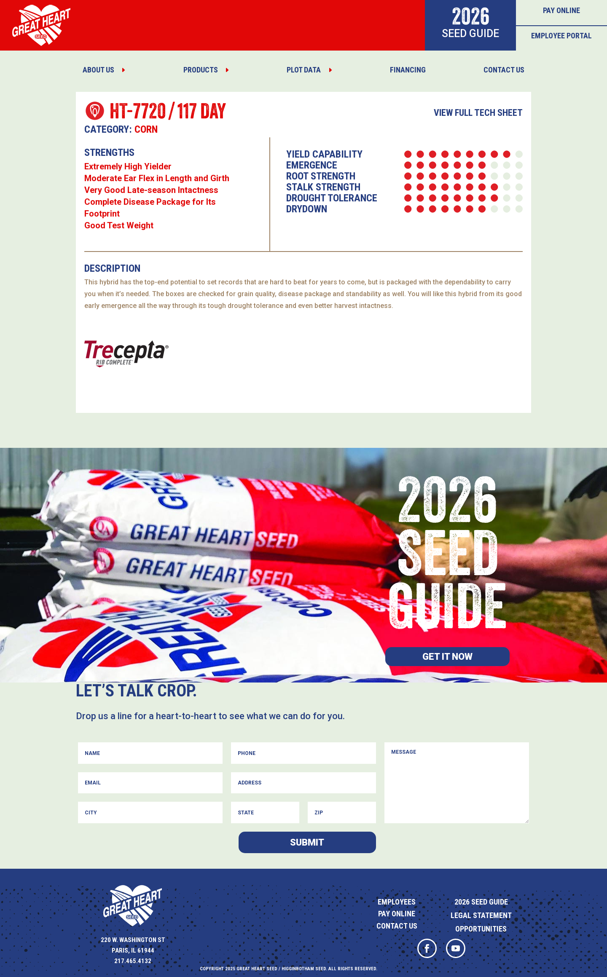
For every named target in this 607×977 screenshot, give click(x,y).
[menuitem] (104, 70)
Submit (307, 842)
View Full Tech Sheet (478, 112)
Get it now (447, 656)
